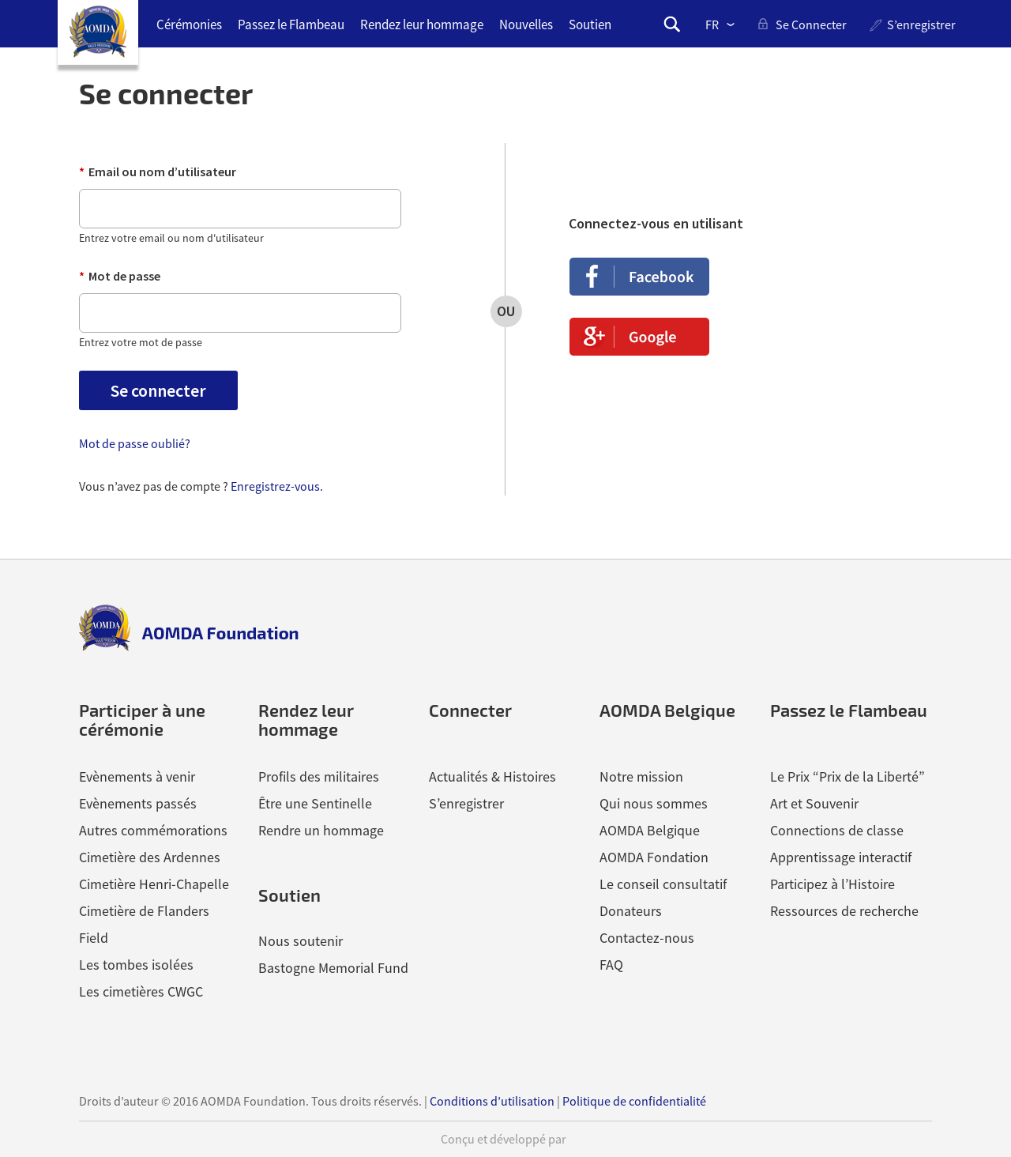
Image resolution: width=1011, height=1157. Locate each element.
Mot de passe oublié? (134, 443)
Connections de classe (837, 830)
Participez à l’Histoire (832, 884)
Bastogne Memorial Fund (333, 968)
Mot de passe (119, 275)
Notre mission (641, 776)
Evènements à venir (137, 776)
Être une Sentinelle (315, 803)
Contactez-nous (646, 938)
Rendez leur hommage (421, 24)
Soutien (590, 24)
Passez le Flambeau (291, 24)
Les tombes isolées (136, 964)
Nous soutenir (300, 941)
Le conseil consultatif (663, 884)
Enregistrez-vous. (277, 486)
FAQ (611, 964)
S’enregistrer (921, 24)
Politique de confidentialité (634, 1101)
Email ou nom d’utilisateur (157, 171)
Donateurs (630, 911)
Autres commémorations (153, 830)
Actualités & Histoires (492, 776)
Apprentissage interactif (840, 857)
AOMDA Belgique (649, 830)
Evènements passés (138, 803)
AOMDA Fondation (653, 857)
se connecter (811, 24)
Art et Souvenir (814, 803)
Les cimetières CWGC (141, 991)
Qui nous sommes (653, 803)
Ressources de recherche (844, 911)
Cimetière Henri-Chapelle (154, 884)
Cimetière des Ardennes (149, 857)
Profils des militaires (318, 776)
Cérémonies (189, 24)
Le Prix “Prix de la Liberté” (847, 776)
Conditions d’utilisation (492, 1101)
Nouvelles (526, 24)
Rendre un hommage (321, 830)
